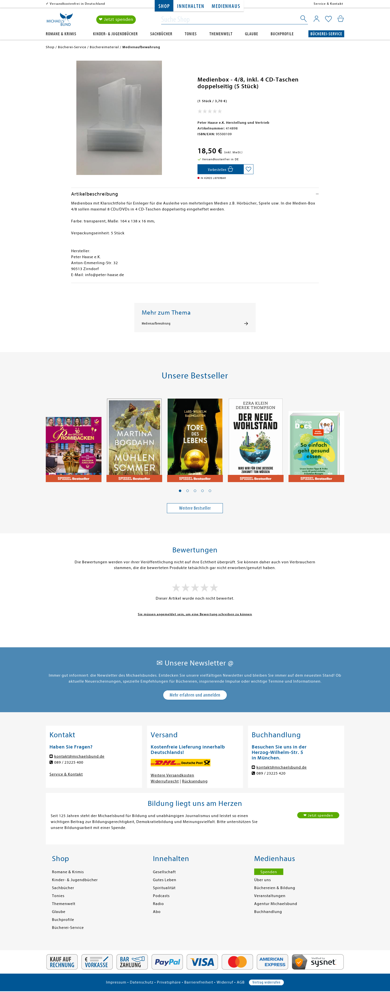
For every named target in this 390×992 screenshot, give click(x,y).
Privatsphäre (169, 982)
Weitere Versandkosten (172, 775)
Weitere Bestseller (195, 508)
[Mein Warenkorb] (340, 18)
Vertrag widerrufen (266, 982)
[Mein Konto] (316, 18)
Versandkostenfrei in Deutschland (77, 3)
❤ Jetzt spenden (116, 19)
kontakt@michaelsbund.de (79, 756)
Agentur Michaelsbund (275, 904)
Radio (158, 904)
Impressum (116, 982)
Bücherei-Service (326, 34)
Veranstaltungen (270, 896)
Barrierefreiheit (198, 982)
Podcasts (161, 896)
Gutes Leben (164, 880)
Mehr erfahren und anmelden (195, 695)
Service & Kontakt (328, 3)
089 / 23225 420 (271, 773)
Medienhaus (226, 6)
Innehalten (190, 6)
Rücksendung (195, 781)
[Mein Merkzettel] (328, 19)
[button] (180, 491)
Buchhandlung (268, 911)
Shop (164, 6)
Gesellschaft (164, 872)
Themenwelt (221, 34)
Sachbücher (161, 34)
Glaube (251, 34)
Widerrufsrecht (165, 781)
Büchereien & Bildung (274, 888)
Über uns (262, 880)
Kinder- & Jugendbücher (115, 34)
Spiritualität (164, 888)
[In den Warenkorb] (220, 169)
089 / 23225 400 (68, 762)
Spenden (268, 872)
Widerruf (225, 982)
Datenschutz (141, 982)
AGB (241, 982)
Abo (157, 911)
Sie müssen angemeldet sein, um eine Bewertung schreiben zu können (195, 614)
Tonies (191, 34)
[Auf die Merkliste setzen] (248, 169)
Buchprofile (282, 34)
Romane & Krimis (61, 34)
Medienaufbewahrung (156, 324)
